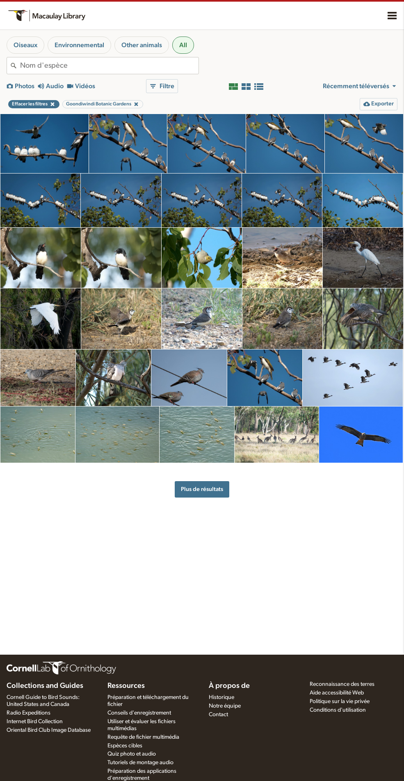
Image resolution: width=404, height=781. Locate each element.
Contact (218, 714)
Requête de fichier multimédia (143, 737)
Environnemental (79, 45)
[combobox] (109, 65)
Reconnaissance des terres (342, 684)
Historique (221, 697)
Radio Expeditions (28, 713)
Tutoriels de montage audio (140, 762)
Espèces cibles (124, 746)
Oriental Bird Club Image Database (49, 730)
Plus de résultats (202, 489)
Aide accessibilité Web (337, 693)
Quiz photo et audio (131, 754)
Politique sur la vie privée (340, 701)
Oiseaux (25, 45)
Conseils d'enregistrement (139, 713)
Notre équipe (225, 706)
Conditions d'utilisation (338, 710)
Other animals (141, 45)
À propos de (229, 686)
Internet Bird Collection (35, 721)
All (183, 45)
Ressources (126, 686)
